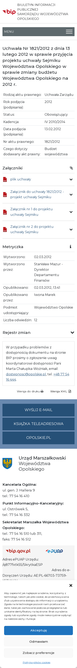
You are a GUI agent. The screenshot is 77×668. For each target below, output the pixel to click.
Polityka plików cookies (36, 662)
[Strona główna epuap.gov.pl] (58, 551)
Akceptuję (38, 630)
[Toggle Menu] (69, 32)
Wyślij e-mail (50, 411)
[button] (71, 585)
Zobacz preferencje (38, 653)
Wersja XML (60, 391)
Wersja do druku (30, 391)
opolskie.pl (38, 437)
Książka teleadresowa (38, 424)
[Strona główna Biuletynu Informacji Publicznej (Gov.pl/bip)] (22, 551)
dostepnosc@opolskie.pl (26, 374)
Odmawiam (38, 641)
